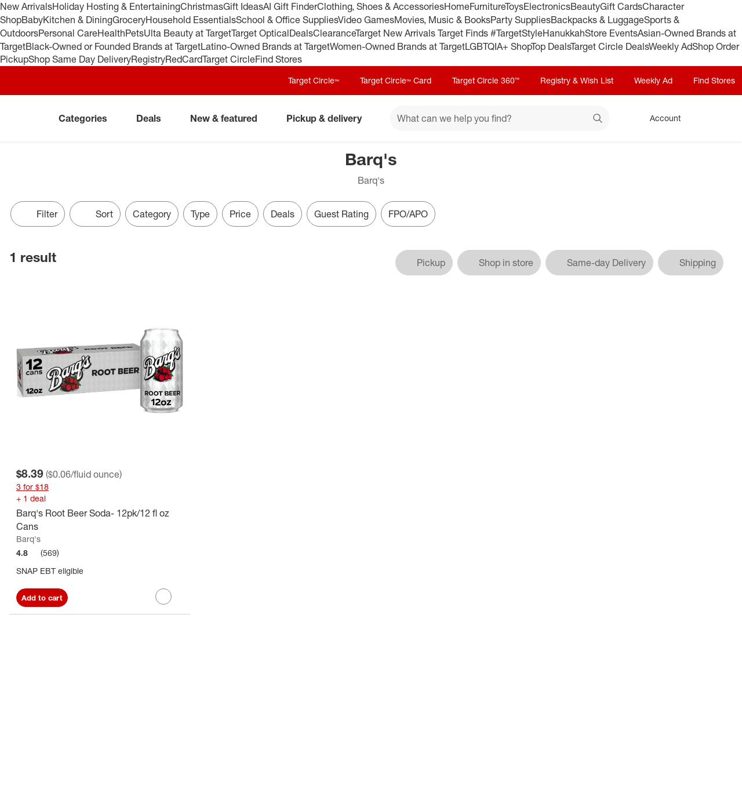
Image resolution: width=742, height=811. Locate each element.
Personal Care (67, 33)
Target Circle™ (313, 80)
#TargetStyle (516, 33)
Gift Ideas (243, 6)
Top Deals (550, 46)
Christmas (201, 6)
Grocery (129, 20)
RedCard (183, 59)
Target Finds (464, 33)
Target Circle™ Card (395, 80)
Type (200, 214)
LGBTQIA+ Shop (498, 46)
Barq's (28, 539)
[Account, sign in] (659, 118)
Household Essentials (191, 20)
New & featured (228, 118)
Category (152, 214)
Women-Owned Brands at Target (397, 46)
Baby (32, 20)
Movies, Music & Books (442, 20)
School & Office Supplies (287, 20)
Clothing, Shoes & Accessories (380, 6)
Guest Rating (341, 214)
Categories (88, 118)
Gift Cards (621, 6)
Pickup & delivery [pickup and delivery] (328, 118)
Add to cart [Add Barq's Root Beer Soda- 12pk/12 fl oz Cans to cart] (42, 597)
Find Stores (278, 59)
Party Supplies (520, 20)
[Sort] (95, 214)
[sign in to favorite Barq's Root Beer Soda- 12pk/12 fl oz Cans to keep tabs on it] (163, 596)
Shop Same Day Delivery (79, 59)
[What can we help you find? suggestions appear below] (499, 118)
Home (457, 6)
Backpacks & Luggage (597, 20)
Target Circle (228, 59)
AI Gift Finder (290, 6)
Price (240, 214)
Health (111, 33)
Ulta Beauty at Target (187, 33)
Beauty (585, 6)
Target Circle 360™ (485, 80)
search (598, 119)
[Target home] (25, 118)
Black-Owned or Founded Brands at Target (113, 46)
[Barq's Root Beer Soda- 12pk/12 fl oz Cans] (99, 520)
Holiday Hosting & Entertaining (116, 6)
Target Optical (260, 33)
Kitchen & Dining (77, 20)
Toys (514, 6)
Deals (301, 33)
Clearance (334, 33)
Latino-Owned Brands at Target (265, 46)
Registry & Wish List (576, 80)
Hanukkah (564, 33)
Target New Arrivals (396, 33)
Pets (134, 33)
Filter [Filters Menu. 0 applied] (37, 214)
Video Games (366, 20)
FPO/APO (408, 214)
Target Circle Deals (609, 46)
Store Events (611, 33)
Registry (148, 59)
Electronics (546, 6)
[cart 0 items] (717, 118)
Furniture (487, 6)
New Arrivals (26, 6)
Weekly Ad (670, 46)
